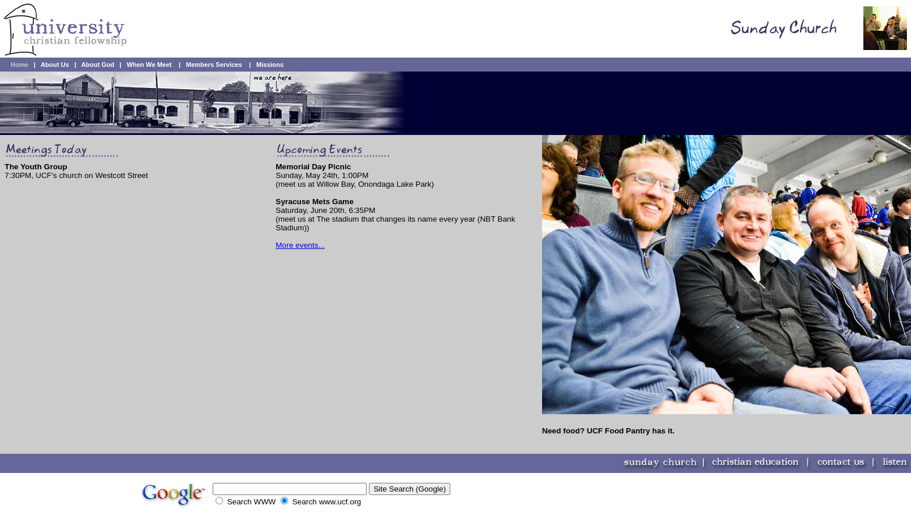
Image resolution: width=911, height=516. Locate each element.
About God (97, 64)
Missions (270, 64)
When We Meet (149, 64)
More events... (300, 245)
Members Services (214, 64)
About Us (55, 64)
